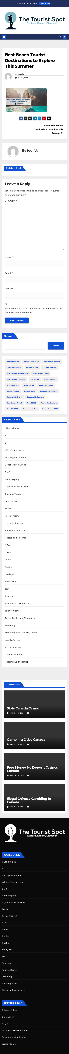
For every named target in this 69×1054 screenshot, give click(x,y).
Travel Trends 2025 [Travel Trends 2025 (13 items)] (50, 409)
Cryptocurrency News (16, 486)
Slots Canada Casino (23, 708)
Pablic (8, 559)
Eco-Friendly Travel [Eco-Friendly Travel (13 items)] (41, 373)
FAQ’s (5, 1023)
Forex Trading (12, 516)
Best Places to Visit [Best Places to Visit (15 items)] (52, 361)
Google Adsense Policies (15, 1030)
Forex (8, 508)
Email (9, 273)
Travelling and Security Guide (21, 632)
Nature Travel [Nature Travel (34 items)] (29, 391)
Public (8, 567)
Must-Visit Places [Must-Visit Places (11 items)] (46, 385)
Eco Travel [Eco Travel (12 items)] (34, 379)
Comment (11, 200)
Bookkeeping (12, 479)
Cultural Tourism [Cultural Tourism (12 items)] (49, 367)
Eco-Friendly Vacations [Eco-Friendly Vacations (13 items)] (16, 379)
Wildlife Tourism (14, 654)
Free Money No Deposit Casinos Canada (32, 769)
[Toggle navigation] (32, 37)
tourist (21, 74)
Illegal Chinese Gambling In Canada (29, 800)
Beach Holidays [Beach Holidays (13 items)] (13, 361)
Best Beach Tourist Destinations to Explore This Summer (30, 60)
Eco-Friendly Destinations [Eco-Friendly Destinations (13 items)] (17, 373)
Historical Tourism (15, 530)
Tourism (9, 596)
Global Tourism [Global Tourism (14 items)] (50, 379)
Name (9, 257)
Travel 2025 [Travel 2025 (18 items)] (31, 403)
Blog (7, 472)
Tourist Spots (12, 610)
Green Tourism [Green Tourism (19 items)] (13, 385)
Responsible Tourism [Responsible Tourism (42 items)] (48, 391)
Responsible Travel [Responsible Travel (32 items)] (14, 397)
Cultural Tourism (14, 494)
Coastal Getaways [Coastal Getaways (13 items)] (14, 367)
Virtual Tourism (13, 647)
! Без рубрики (12, 428)
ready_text (10, 574)
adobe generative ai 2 (17, 457)
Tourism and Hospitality (18, 603)
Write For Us (9, 1044)
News (8, 552)
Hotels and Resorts (15, 537)
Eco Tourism (11, 501)
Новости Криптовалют (16, 662)
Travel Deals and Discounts (20, 618)
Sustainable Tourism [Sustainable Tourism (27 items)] (35, 397)
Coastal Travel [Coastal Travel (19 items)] (32, 367)
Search (8, 336)
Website (9, 288)
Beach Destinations (15, 464)
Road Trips (10, 581)
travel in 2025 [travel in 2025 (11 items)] (12, 409)
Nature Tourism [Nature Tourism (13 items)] (13, 391)
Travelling (10, 625)
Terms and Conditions (14, 1037)
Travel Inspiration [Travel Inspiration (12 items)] (30, 409)
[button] (60, 36)
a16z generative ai (14, 450)
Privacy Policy (9, 1010)
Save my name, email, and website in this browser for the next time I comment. (33, 310)
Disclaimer (8, 1017)
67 (6, 443)
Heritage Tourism (14, 523)
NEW (7, 545)
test (7, 589)
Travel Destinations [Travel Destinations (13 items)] (49, 403)
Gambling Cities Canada (26, 740)
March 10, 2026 (17, 713)
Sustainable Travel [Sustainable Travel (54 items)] (14, 403)
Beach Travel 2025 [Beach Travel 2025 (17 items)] (31, 361)
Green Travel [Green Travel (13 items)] (28, 385)
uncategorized (12, 640)
